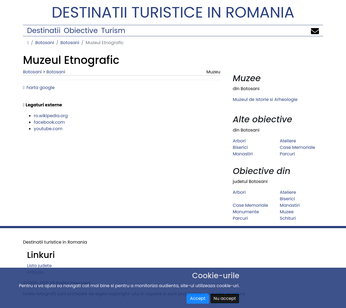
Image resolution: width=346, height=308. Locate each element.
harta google (40, 87)
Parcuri (287, 154)
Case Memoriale (297, 147)
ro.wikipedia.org (51, 116)
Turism (113, 30)
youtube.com (48, 129)
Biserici (240, 147)
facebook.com (49, 122)
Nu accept (225, 298)
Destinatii (43, 30)
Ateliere (288, 141)
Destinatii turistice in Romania (173, 12)
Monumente (246, 212)
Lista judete (39, 266)
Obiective (81, 30)
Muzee (287, 212)
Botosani (44, 43)
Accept (197, 298)
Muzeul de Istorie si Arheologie (265, 99)
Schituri (288, 218)
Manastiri (243, 154)
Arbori (239, 141)
